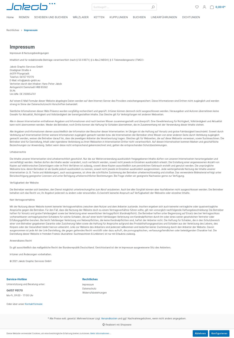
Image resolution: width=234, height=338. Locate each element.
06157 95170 (14, 290)
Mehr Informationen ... (100, 333)
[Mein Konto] (204, 7)
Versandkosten (109, 318)
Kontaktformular (33, 304)
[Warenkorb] (218, 7)
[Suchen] (153, 7)
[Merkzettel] (197, 7)
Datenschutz (89, 288)
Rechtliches (90, 279)
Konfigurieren (219, 333)
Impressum (88, 284)
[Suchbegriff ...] (120, 7)
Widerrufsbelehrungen (94, 292)
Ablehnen (200, 333)
